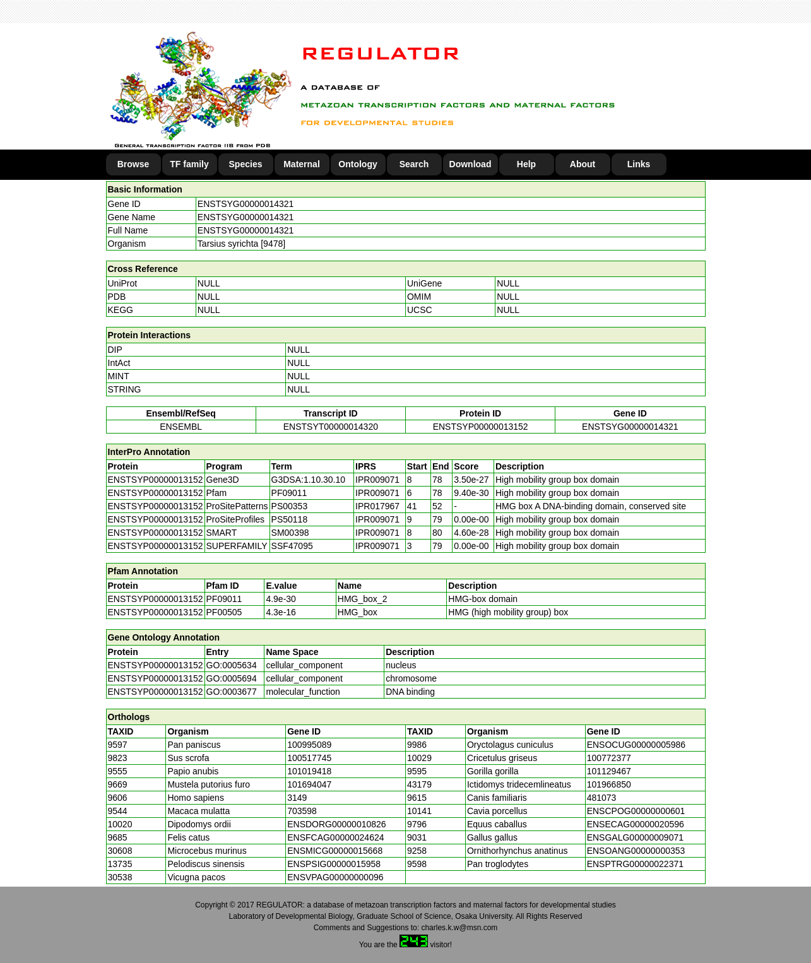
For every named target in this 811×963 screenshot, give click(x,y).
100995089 (309, 745)
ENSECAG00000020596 (635, 824)
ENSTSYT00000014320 (330, 427)
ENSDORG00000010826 (336, 824)
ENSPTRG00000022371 (635, 864)
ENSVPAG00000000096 (335, 877)
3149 (297, 798)
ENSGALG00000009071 (635, 837)
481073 (602, 798)
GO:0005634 (231, 665)
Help (526, 164)
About (582, 164)
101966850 (609, 784)
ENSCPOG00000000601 (636, 811)
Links (639, 164)
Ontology (357, 164)
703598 (302, 811)
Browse (133, 164)
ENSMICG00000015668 (334, 851)
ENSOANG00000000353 (636, 851)
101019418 (309, 771)
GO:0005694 (231, 678)
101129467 (609, 771)
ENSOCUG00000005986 (636, 745)
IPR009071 (377, 480)
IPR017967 (377, 506)
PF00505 (224, 612)
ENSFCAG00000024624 (335, 837)
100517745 (309, 758)
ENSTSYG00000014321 (246, 204)
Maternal (301, 164)
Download (470, 164)
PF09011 (224, 599)
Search (414, 164)
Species (246, 164)
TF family (189, 164)
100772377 (609, 758)
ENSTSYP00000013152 (480, 427)
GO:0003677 (231, 692)
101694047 (309, 784)
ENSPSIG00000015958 (334, 864)
